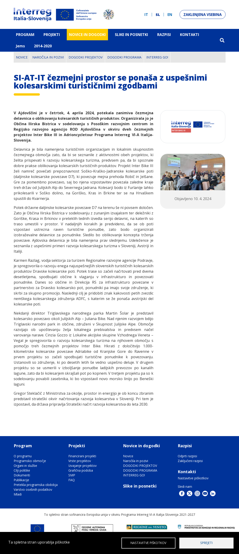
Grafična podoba (80, 470)
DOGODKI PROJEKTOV (86, 57)
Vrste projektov (79, 461)
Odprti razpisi (187, 456)
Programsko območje (30, 461)
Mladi (18, 494)
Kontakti (189, 34)
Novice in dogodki (87, 34)
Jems (20, 45)
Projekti (52, 34)
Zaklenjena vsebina (202, 14)
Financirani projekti (82, 456)
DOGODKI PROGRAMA (124, 57)
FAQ (71, 480)
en (169, 14)
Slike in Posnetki (131, 34)
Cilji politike (22, 470)
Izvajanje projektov (82, 465)
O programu (23, 456)
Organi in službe (25, 465)
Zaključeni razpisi (190, 461)
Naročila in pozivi (48, 57)
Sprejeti (206, 543)
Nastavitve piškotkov (193, 478)
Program (25, 34)
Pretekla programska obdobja (36, 485)
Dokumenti (22, 475)
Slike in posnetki (140, 486)
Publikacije (21, 480)
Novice (22, 57)
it (146, 14)
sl (158, 14)
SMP (71, 475)
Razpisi (164, 34)
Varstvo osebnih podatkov (33, 489)
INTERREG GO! (157, 57)
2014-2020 (43, 45)
